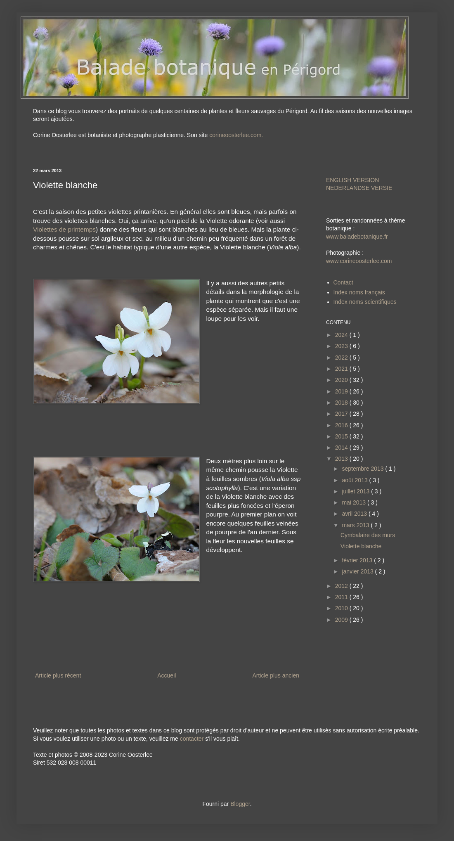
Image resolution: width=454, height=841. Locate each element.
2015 (342, 436)
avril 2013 (355, 513)
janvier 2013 (358, 571)
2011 (342, 597)
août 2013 (355, 480)
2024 (342, 335)
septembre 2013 (363, 468)
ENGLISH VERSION (352, 180)
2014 (342, 447)
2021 (342, 368)
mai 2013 (354, 502)
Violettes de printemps (64, 229)
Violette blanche (360, 546)
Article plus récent (58, 675)
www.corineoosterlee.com (359, 261)
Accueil (166, 675)
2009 (342, 619)
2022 (342, 357)
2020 (342, 380)
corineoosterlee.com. (236, 135)
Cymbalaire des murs (367, 535)
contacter (192, 738)
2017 (342, 413)
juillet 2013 (356, 491)
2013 (342, 458)
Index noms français (359, 292)
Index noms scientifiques (365, 301)
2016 (342, 425)
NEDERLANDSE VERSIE (359, 188)
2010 (342, 608)
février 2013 (358, 560)
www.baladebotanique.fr (357, 236)
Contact (343, 282)
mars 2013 (356, 525)
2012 (342, 586)
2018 (342, 402)
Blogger (240, 804)
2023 (342, 346)
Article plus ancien (275, 675)
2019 (342, 391)
